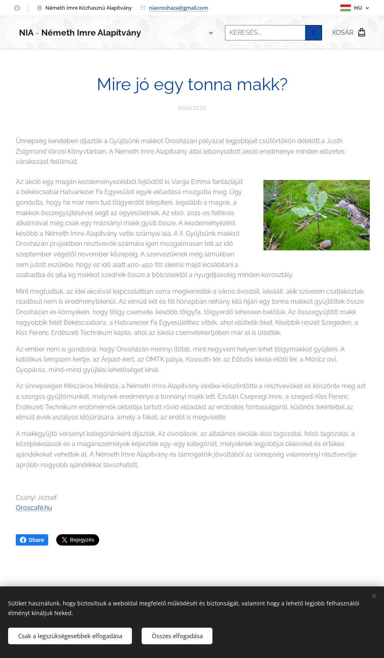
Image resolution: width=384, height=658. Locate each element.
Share (32, 540)
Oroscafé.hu (34, 508)
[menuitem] (169, 33)
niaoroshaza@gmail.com (178, 7)
